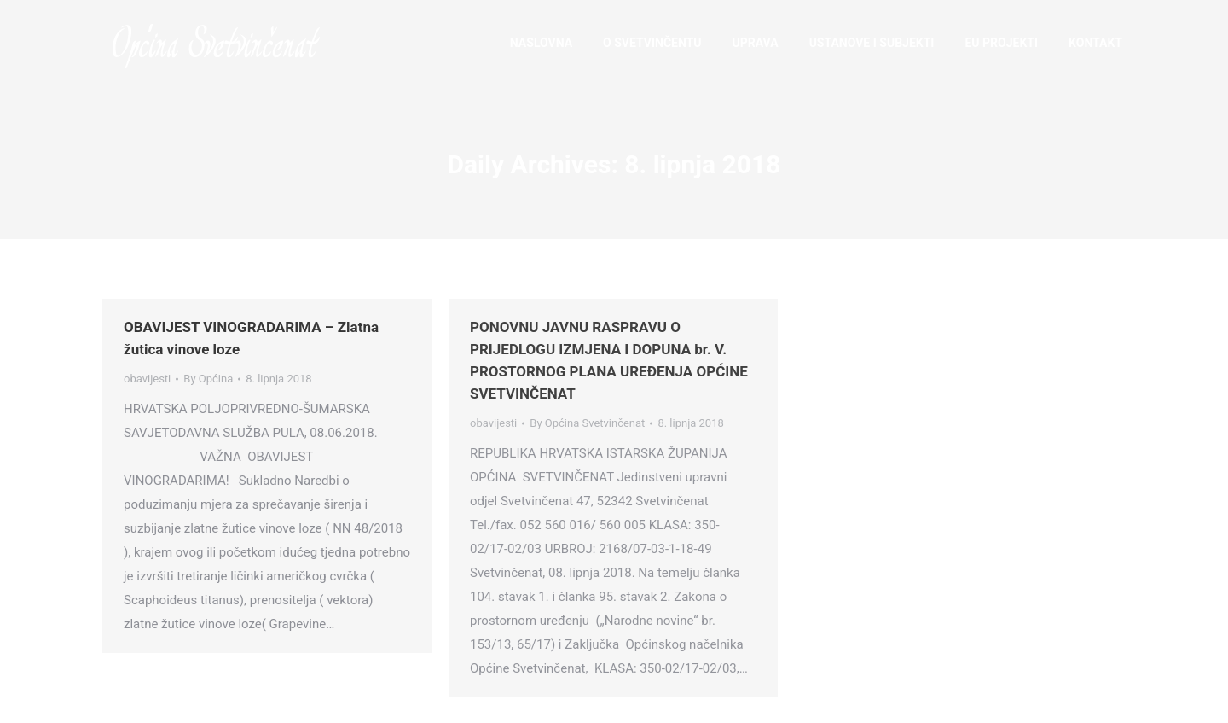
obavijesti (147, 378)
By (208, 378)
